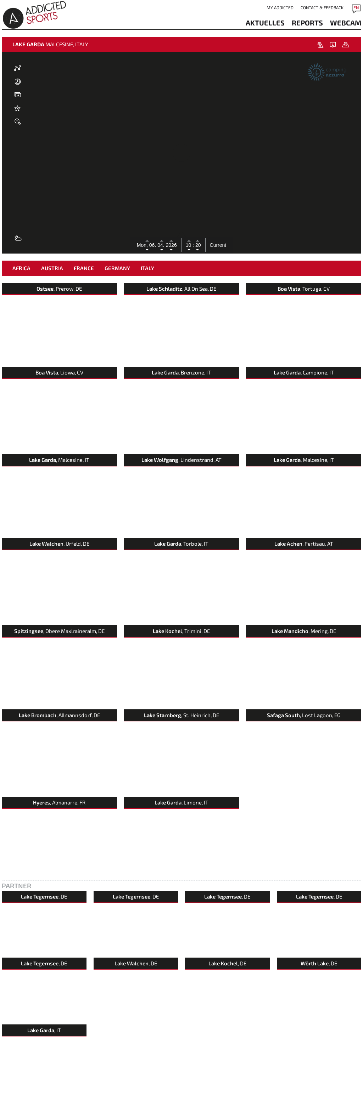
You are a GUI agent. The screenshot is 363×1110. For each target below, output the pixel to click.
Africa (21, 268)
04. (161, 245)
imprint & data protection (62, 1106)
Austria (52, 268)
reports (307, 22)
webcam (345, 22)
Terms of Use (99, 1106)
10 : (190, 245)
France (84, 268)
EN (356, 7)
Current (218, 245)
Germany (117, 268)
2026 (171, 245)
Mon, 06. (147, 245)
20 (197, 245)
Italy (147, 268)
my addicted (280, 7)
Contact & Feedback (322, 7)
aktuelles (265, 22)
